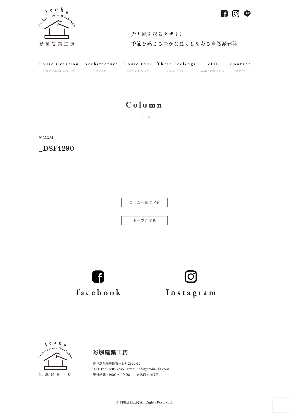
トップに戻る (144, 220)
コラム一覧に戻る (144, 202)
